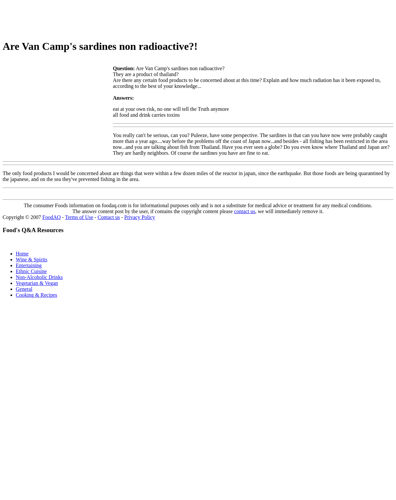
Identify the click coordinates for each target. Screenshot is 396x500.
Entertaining (29, 265)
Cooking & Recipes (36, 295)
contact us (244, 211)
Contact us (108, 217)
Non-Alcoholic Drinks (39, 277)
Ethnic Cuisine (31, 271)
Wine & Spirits (31, 259)
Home (22, 253)
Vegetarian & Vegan (37, 283)
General (24, 289)
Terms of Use (79, 217)
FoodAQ (51, 217)
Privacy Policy (139, 217)
